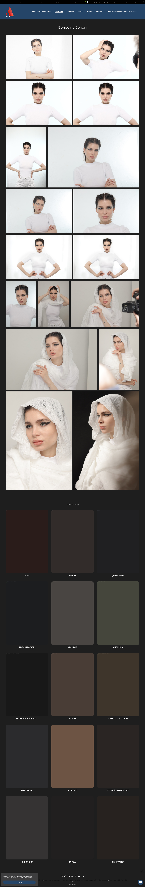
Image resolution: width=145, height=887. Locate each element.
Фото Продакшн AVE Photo (41, 11)
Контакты (99, 11)
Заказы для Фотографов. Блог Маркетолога (122, 11)
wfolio (75, 884)
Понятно (19, 882)
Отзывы (89, 11)
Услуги (80, 11)
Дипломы (71, 11)
